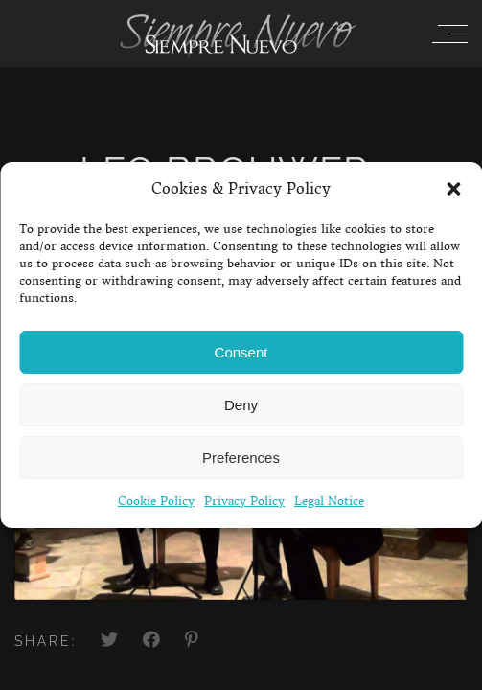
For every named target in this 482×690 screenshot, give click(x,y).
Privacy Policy (244, 501)
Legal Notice (329, 501)
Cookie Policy (156, 501)
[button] (453, 188)
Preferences (241, 457)
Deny (241, 405)
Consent (241, 352)
